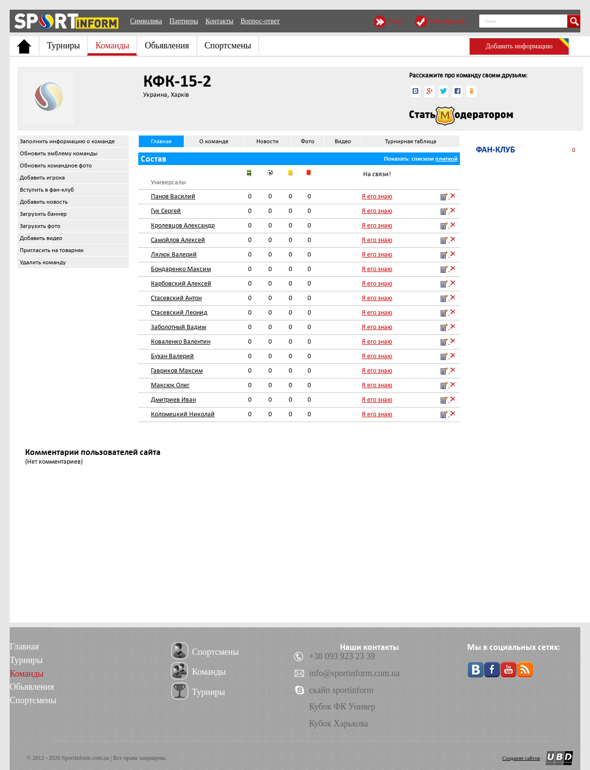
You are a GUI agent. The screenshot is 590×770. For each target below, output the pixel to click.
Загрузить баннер (43, 214)
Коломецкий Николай (183, 414)
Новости (267, 141)
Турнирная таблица (410, 141)
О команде (213, 141)
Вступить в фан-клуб (47, 189)
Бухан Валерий (172, 356)
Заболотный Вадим (178, 327)
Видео (343, 141)
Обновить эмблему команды (59, 153)
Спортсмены (228, 45)
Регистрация (447, 21)
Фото (307, 141)
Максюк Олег (170, 385)
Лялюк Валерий (174, 254)
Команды (112, 45)
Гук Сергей (166, 210)
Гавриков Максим (177, 370)
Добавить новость (44, 201)
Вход (395, 21)
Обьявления (167, 45)
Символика (146, 21)
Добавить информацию (519, 46)
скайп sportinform (341, 690)
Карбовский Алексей (181, 283)
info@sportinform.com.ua (354, 673)
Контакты (220, 21)
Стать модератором (461, 116)
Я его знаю (377, 196)
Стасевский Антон (176, 298)
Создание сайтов (521, 758)
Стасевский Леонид (179, 312)
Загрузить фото (40, 226)
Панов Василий (173, 196)
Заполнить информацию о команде (67, 141)
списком (423, 158)
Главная (161, 141)
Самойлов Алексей (178, 239)
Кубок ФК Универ (342, 706)
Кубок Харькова (338, 723)
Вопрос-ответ (260, 21)
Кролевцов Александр (183, 225)
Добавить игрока (42, 177)
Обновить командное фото (56, 165)
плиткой (446, 158)
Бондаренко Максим (181, 268)
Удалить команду (43, 262)
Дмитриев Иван (173, 399)
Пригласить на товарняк (52, 250)
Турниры (63, 45)
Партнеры (183, 21)
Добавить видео (41, 238)
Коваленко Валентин (180, 341)
